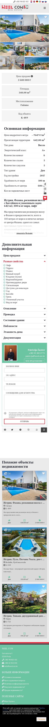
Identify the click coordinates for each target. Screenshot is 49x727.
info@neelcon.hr (10, 666)
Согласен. (41, 719)
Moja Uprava (9, 701)
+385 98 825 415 (20, 2)
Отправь (24, 421)
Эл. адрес (11, 375)
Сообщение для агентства (20, 393)
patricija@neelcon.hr (35, 356)
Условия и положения (12, 677)
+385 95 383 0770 (37, 353)
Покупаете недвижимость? (14, 687)
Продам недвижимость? (13, 690)
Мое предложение (34, 361)
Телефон (10, 384)
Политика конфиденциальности (16, 684)
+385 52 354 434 (9, 663)
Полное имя (12, 366)
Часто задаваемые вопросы (14, 680)
